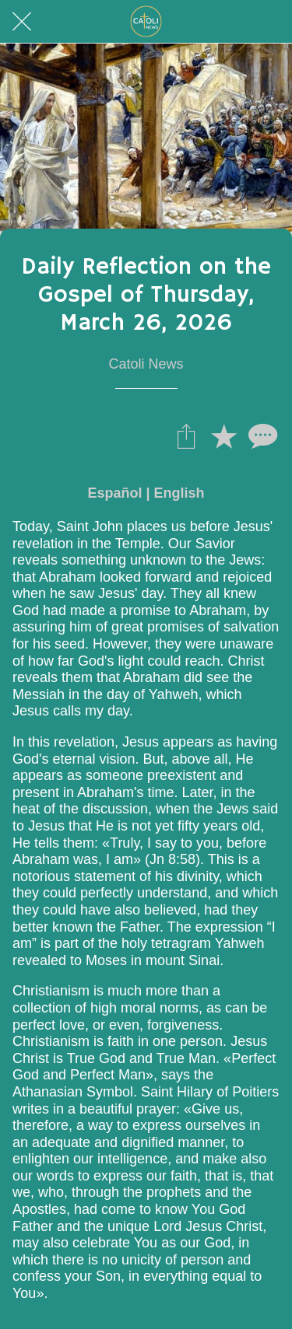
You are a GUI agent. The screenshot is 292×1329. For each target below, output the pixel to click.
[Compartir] (186, 435)
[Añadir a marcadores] (223, 435)
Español (114, 493)
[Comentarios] (261, 435)
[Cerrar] (21, 21)
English (179, 493)
